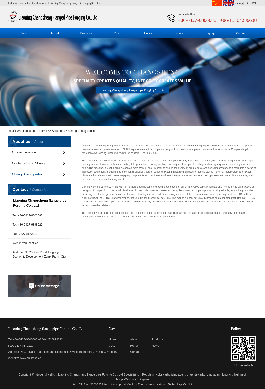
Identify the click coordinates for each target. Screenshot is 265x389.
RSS (247, 3)
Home (24, 33)
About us (57, 131)
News (179, 33)
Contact (241, 33)
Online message (24, 152)
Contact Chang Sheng (28, 163)
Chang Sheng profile (27, 174)
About (55, 33)
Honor (148, 33)
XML (254, 3)
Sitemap (239, 3)
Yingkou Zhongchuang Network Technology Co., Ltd (160, 384)
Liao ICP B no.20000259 (87, 384)
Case (117, 33)
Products (86, 33)
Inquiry (210, 33)
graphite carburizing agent (203, 374)
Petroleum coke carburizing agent (164, 374)
